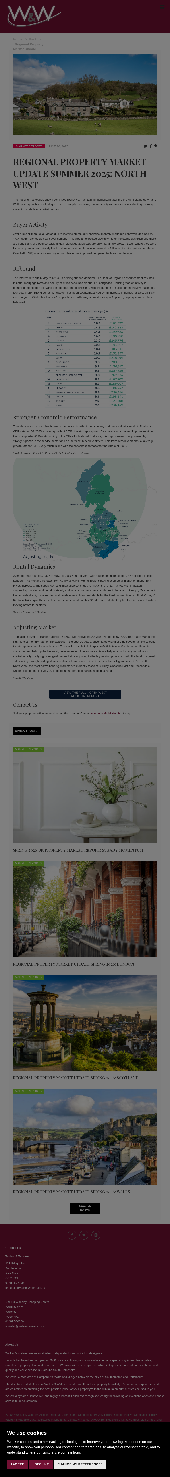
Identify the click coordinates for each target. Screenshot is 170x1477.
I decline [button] (41, 1464)
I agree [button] (17, 1464)
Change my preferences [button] (80, 1464)
